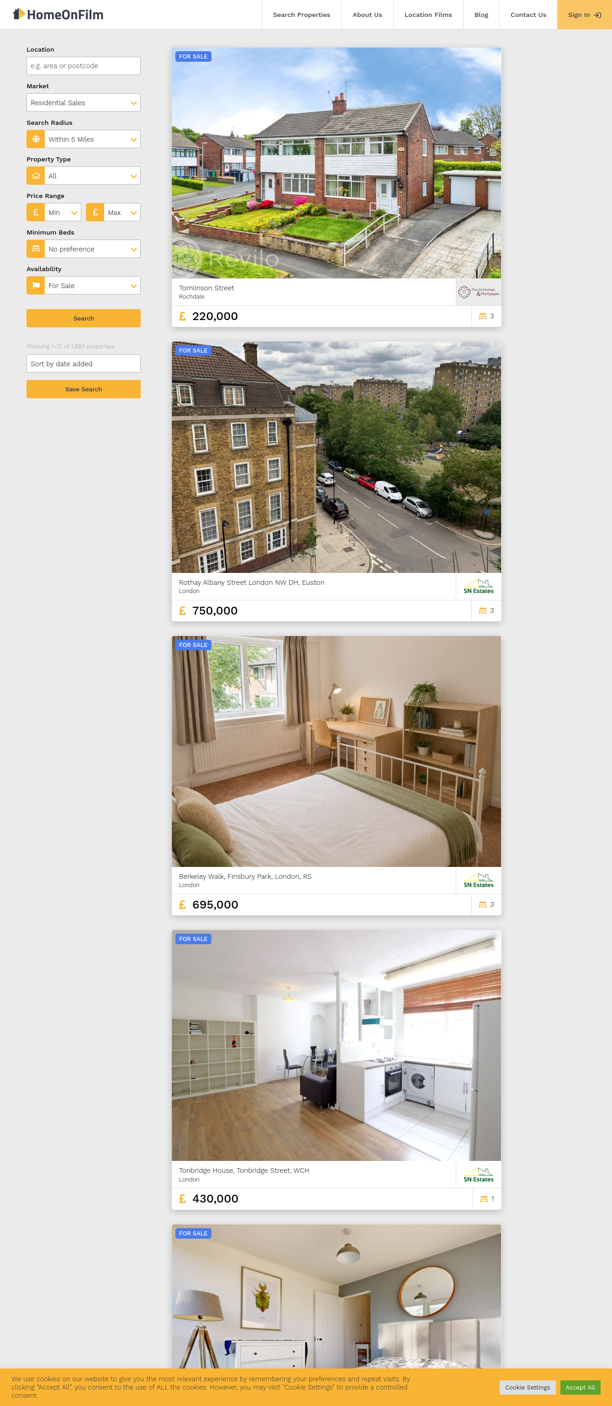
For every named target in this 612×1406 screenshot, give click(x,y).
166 (570, 1287)
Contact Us (528, 14)
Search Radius (49, 122)
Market (37, 86)
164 (538, 1287)
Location (40, 49)
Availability (44, 269)
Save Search (83, 389)
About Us (367, 14)
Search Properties (302, 14)
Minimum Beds (50, 232)
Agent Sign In (289, 1354)
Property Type (48, 159)
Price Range (45, 195)
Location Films (428, 14)
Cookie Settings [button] (527, 1387)
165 (554, 1287)
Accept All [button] (580, 1387)
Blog (481, 14)
